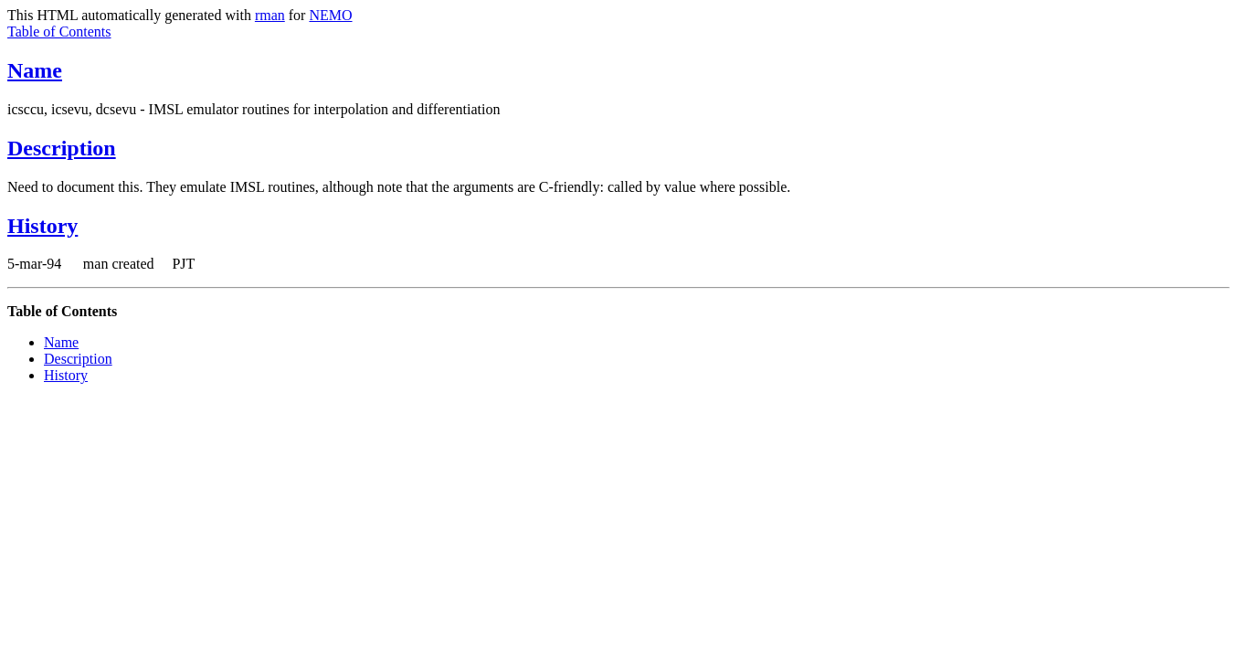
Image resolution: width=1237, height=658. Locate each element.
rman (270, 15)
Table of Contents (59, 31)
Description (61, 148)
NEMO (330, 15)
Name (34, 70)
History (42, 226)
